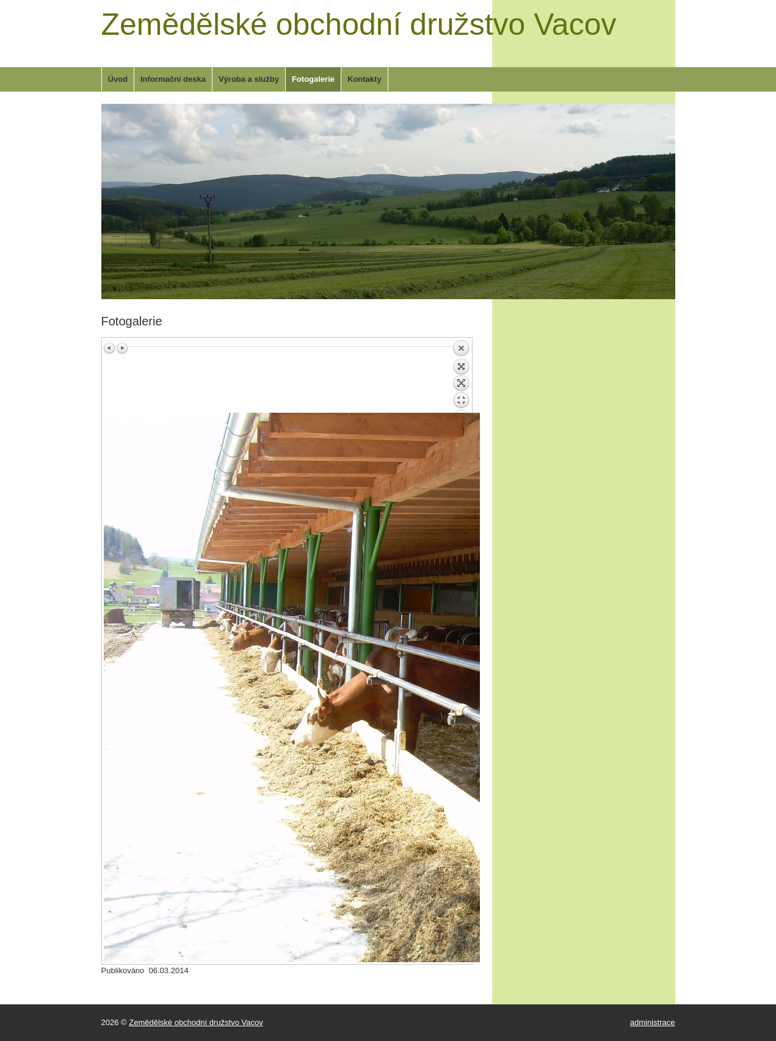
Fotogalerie (313, 79)
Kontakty (364, 79)
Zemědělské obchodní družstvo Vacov (359, 24)
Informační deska (173, 79)
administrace (652, 1022)
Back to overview (461, 376)
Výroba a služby (249, 79)
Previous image (110, 348)
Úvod (118, 79)
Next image (122, 348)
